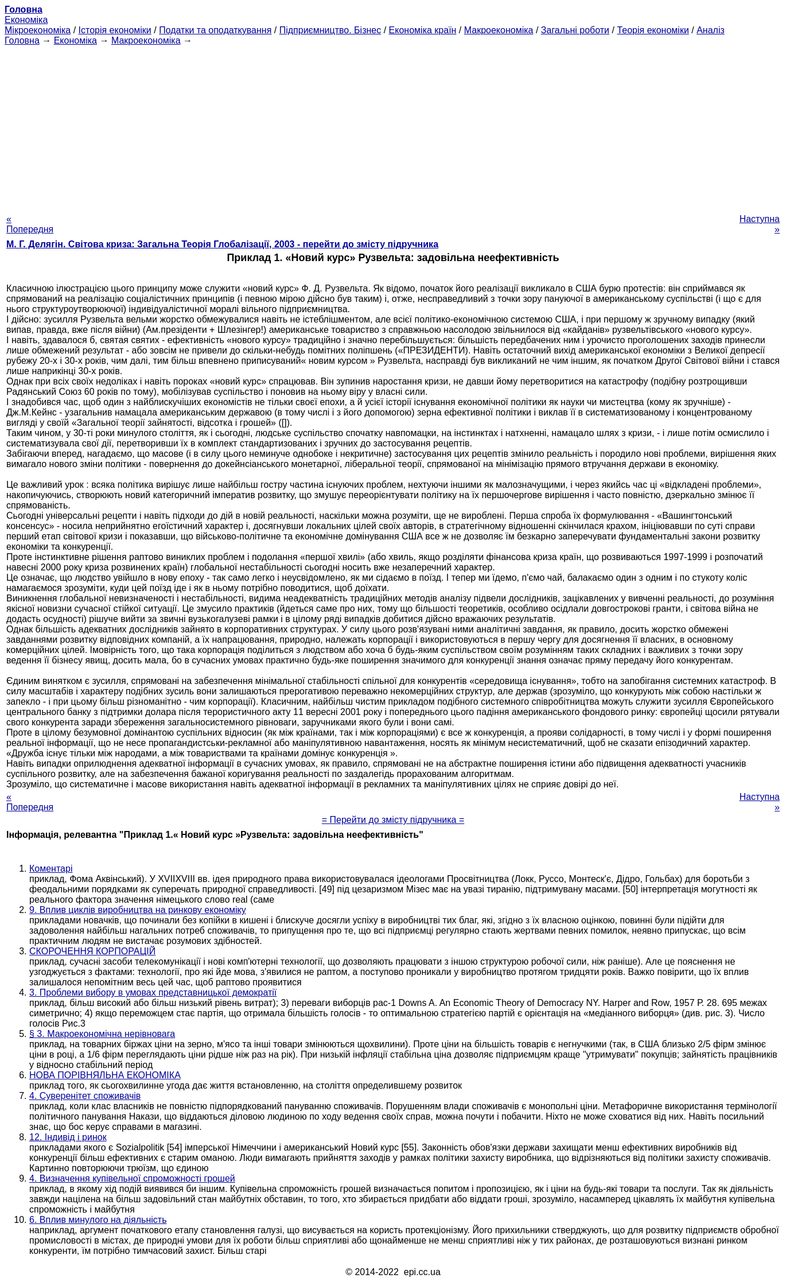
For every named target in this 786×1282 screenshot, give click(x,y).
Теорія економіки (652, 30)
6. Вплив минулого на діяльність (97, 1220)
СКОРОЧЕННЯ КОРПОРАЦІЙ (92, 951)
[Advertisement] (393, 126)
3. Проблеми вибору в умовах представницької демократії (153, 992)
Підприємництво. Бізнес (330, 30)
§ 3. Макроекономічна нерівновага (102, 1034)
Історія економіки (115, 30)
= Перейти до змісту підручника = (393, 820)
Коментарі (50, 868)
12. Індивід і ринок (68, 1137)
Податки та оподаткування (215, 30)
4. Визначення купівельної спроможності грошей (132, 1178)
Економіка (26, 20)
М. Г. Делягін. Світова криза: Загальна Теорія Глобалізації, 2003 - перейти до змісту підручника (222, 244)
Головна (22, 40)
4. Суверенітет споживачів (85, 1096)
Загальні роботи (575, 30)
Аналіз (710, 30)
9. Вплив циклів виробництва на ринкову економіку (137, 910)
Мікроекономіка (38, 30)
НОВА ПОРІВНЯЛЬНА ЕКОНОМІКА (105, 1075)
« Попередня (29, 224)
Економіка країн (423, 30)
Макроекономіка (499, 30)
